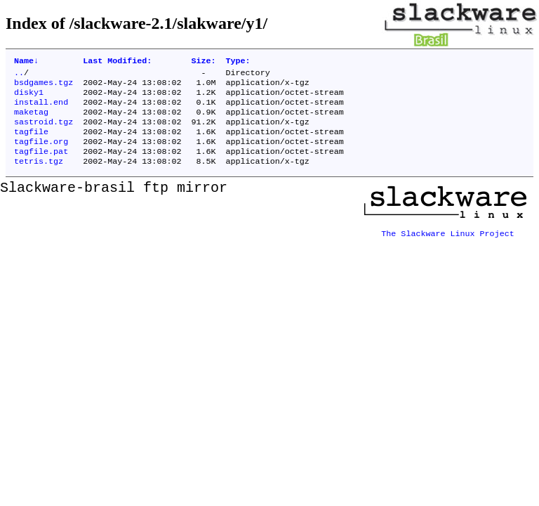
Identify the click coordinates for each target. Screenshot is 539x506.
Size (203, 61)
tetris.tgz (38, 176)
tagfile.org (41, 154)
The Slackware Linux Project (448, 244)
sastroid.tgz (43, 131)
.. (19, 75)
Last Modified (117, 61)
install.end (41, 109)
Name (26, 61)
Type (238, 61)
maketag (31, 120)
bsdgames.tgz (43, 86)
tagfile (31, 142)
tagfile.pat (41, 165)
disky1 (29, 97)
